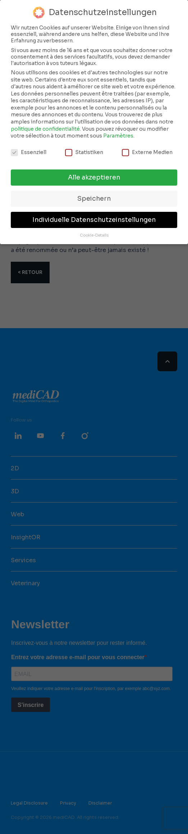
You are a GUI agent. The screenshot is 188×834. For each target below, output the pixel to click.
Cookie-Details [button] (94, 235)
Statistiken (84, 152)
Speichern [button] (94, 198)
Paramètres (118, 135)
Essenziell (28, 152)
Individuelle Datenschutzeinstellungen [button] (94, 220)
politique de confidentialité (45, 129)
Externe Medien (147, 152)
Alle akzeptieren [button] (94, 177)
